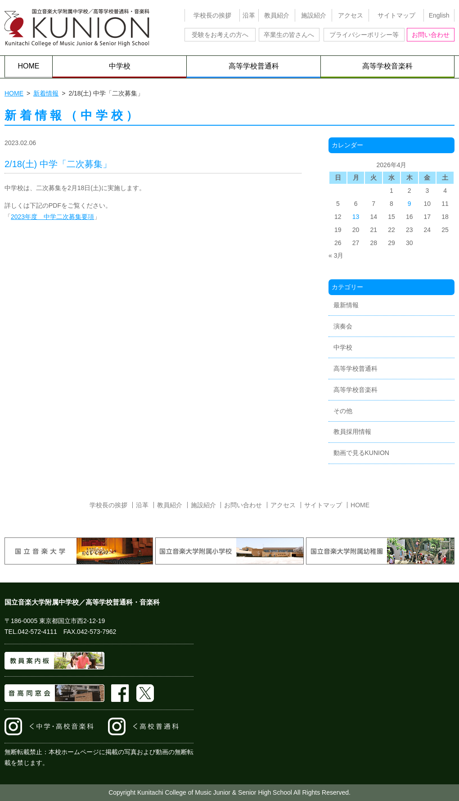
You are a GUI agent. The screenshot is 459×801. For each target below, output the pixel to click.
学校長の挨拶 (212, 15)
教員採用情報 (352, 431)
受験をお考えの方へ (220, 34)
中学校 (119, 66)
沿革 (249, 15)
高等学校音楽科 (387, 66)
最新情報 (346, 305)
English (439, 15)
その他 (342, 410)
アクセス (350, 15)
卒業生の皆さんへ (289, 34)
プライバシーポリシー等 (364, 34)
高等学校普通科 (254, 66)
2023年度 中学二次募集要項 (52, 216)
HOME (29, 66)
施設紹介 (313, 15)
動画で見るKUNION (361, 452)
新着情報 (45, 93)
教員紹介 (276, 15)
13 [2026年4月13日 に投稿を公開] (356, 216)
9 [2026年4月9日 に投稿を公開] (409, 203)
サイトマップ (396, 15)
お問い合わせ (431, 34)
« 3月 (335, 255)
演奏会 (342, 326)
